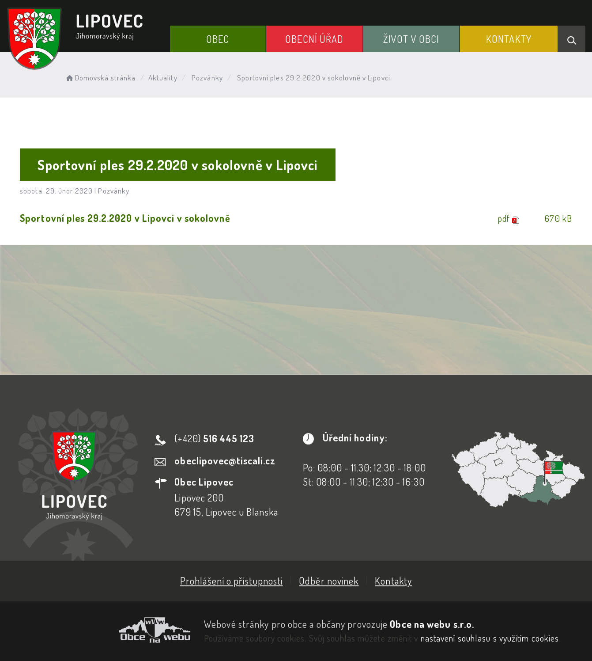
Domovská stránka (100, 77)
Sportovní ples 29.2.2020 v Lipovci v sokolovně (125, 218)
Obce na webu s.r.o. (432, 624)
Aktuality (162, 77)
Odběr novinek (328, 580)
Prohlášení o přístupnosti (231, 580)
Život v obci (411, 39)
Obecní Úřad (314, 39)
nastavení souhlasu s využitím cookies (490, 638)
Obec (217, 39)
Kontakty (509, 39)
